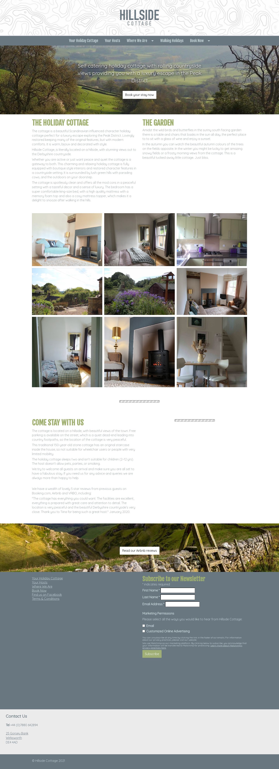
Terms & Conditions (45, 599)
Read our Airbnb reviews (139, 551)
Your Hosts (112, 40)
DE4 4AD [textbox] (17, 737)
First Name (151, 590)
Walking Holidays (171, 40)
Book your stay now (139, 95)
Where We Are (137, 40)
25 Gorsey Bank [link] (17, 733)
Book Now (197, 40)
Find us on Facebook (47, 595)
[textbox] (139, 73)
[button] (154, 41)
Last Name (151, 597)
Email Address (153, 604)
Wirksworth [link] (14, 738)
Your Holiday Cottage (83, 40)
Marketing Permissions (158, 613)
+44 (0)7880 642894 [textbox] (22, 725)
